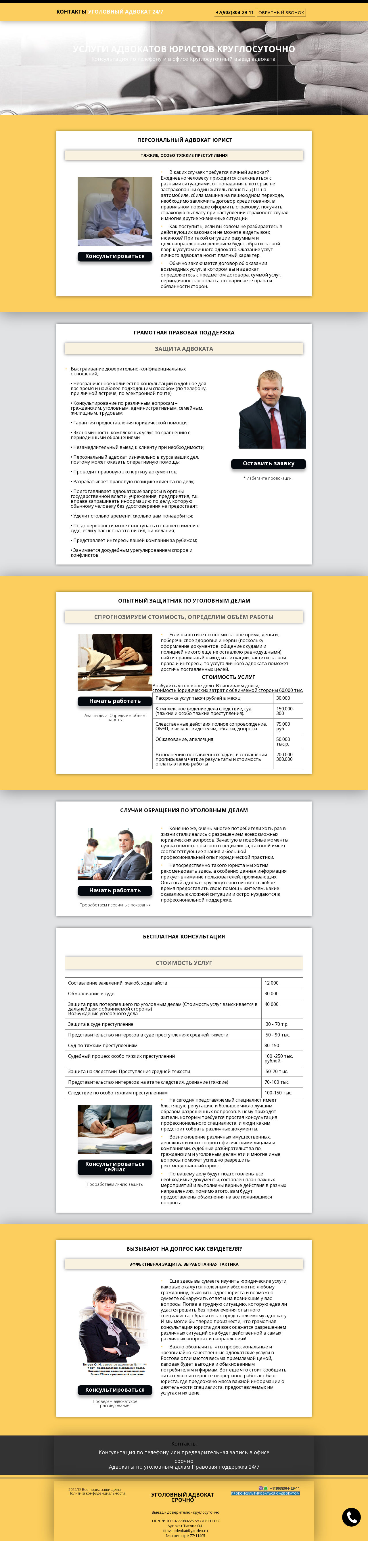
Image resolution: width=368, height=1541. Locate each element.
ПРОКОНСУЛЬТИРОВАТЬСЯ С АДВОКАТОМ (265, 1493)
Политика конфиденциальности (96, 1493)
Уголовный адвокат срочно (182, 1497)
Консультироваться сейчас (115, 1166)
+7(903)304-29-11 (235, 12)
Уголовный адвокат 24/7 (125, 11)
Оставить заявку (268, 463)
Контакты (71, 11)
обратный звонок (281, 12)
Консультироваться (115, 256)
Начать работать (115, 701)
